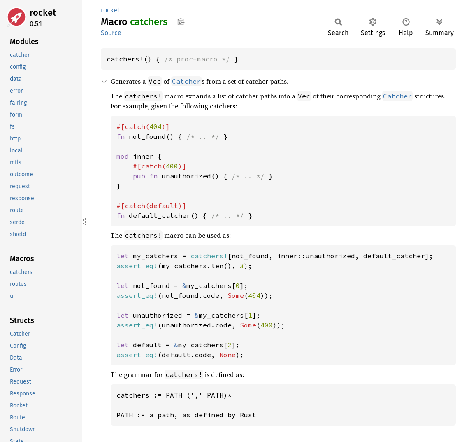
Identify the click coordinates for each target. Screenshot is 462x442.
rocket (43, 12)
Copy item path (181, 21)
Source (111, 33)
